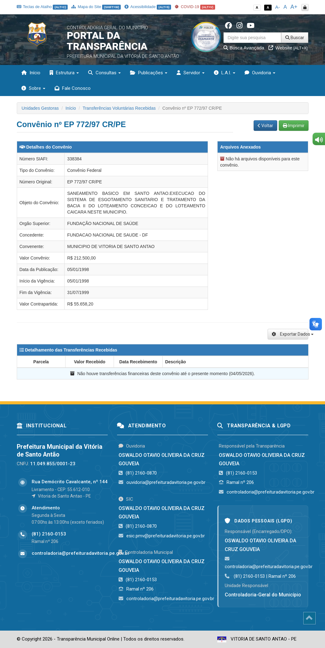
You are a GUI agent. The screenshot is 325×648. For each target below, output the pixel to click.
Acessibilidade (147, 6)
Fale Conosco (73, 88)
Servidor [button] (191, 73)
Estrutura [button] (64, 73)
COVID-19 (195, 6)
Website (288, 47)
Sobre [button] (33, 88)
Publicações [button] (148, 73)
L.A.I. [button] (224, 73)
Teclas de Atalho (42, 6)
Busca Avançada (243, 47)
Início (30, 73)
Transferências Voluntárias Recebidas (119, 108)
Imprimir (294, 125)
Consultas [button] (104, 73)
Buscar (294, 37)
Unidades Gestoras (40, 108)
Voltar (265, 125)
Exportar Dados (290, 334)
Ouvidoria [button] (260, 73)
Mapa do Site (96, 6)
